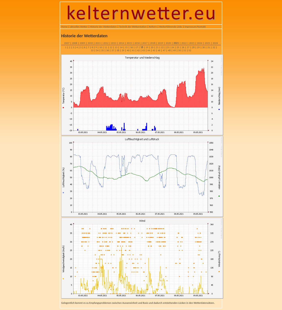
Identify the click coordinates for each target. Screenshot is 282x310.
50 (179, 50)
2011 (98, 43)
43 (143, 50)
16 (131, 47)
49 (174, 50)
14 (121, 47)
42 (138, 50)
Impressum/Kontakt (195, 26)
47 (164, 50)
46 (159, 50)
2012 (105, 43)
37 (112, 50)
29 (198, 47)
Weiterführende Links (170, 26)
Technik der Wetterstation (133, 26)
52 (190, 50)
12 (111, 47)
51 (184, 50)
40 (128, 50)
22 (162, 47)
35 (102, 50)
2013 (113, 43)
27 (188, 47)
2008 (74, 43)
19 (147, 47)
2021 (176, 43)
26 (183, 47)
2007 (66, 43)
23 (167, 47)
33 (92, 50)
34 (97, 50)
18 (141, 47)
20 (152, 47)
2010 (90, 43)
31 (208, 47)
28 (193, 47)
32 (214, 47)
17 (136, 47)
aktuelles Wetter (79, 26)
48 (169, 50)
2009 (82, 43)
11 (105, 47)
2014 (121, 43)
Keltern (153, 26)
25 (177, 47)
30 (203, 47)
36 (107, 50)
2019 (160, 43)
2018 (152, 43)
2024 (199, 43)
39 (123, 50)
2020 (168, 43)
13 (116, 47)
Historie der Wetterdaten (103, 26)
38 (117, 50)
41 (133, 50)
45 (154, 50)
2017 (144, 43)
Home (64, 26)
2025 (207, 43)
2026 (215, 43)
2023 (191, 43)
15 (126, 47)
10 (100, 47)
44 (148, 50)
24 (172, 47)
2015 (129, 43)
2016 (137, 43)
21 (157, 47)
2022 (184, 43)
